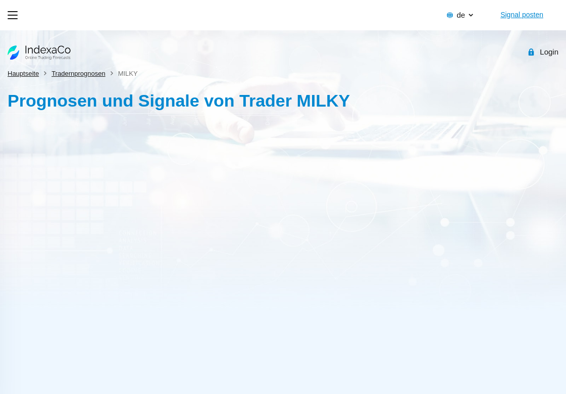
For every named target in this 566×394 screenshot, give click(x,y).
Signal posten (521, 15)
